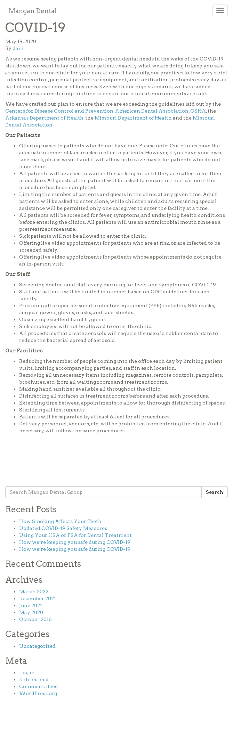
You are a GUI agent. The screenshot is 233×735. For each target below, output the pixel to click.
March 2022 (33, 591)
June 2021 (30, 605)
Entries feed (34, 679)
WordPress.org (38, 693)
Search (214, 492)
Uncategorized (37, 646)
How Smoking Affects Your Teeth (60, 521)
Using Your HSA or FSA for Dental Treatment (75, 535)
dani (18, 48)
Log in (27, 672)
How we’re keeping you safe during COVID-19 (74, 542)
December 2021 (37, 598)
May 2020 (31, 612)
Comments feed (38, 686)
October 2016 (35, 619)
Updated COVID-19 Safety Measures (63, 528)
